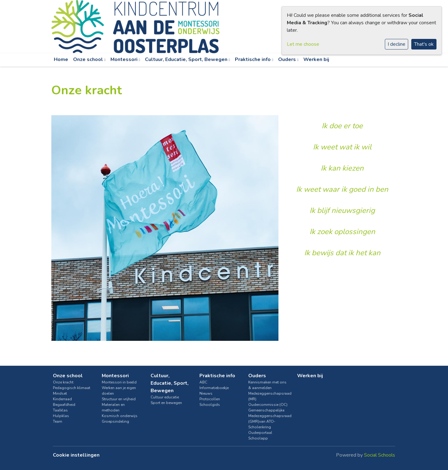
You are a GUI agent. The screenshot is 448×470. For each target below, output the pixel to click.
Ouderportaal (260, 432)
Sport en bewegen (166, 402)
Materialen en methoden (113, 407)
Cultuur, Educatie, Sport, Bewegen (187, 59)
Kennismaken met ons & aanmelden (267, 385)
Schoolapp (258, 438)
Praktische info (253, 59)
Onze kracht (63, 382)
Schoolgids (209, 404)
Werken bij (316, 59)
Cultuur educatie (165, 397)
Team (57, 421)
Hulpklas (61, 415)
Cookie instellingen (76, 455)
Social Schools (379, 455)
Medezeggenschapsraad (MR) (268, 396)
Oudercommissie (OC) (267, 404)
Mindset (60, 393)
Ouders (287, 59)
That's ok (424, 44)
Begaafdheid (64, 404)
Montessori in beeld (119, 382)
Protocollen (209, 399)
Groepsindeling (115, 421)
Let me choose (303, 44)
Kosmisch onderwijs (120, 415)
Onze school (88, 59)
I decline (396, 44)
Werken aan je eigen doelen (119, 390)
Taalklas (60, 410)
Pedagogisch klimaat (71, 387)
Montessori (124, 59)
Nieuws (205, 393)
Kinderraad (62, 399)
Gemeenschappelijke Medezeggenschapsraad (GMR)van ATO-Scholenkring (268, 419)
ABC (203, 382)
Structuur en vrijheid (119, 399)
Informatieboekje (214, 387)
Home (61, 59)
